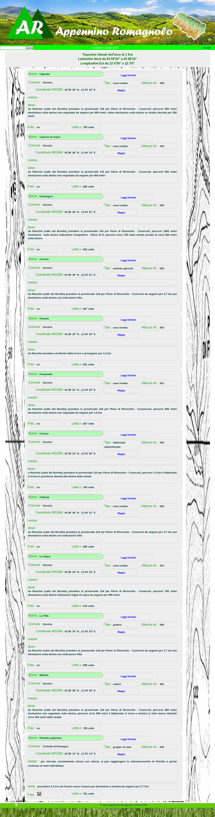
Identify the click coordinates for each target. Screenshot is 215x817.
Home (6, 54)
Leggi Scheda (128, 84)
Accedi (207, 47)
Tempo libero (79, 54)
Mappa (126, 54)
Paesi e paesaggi (26, 54)
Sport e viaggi (53, 54)
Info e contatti (146, 54)
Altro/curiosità (105, 54)
